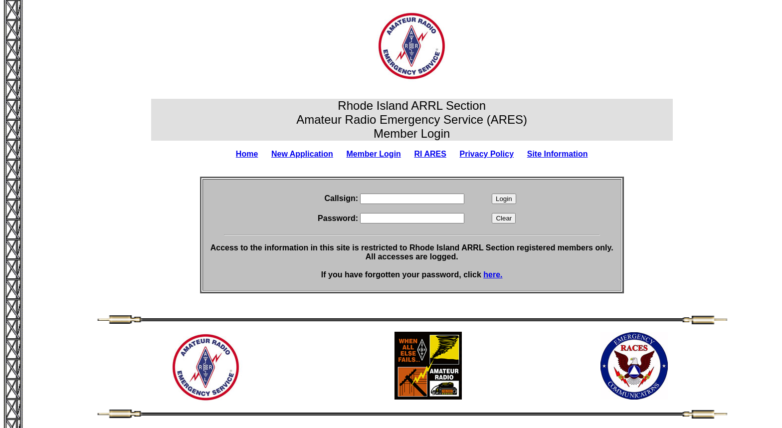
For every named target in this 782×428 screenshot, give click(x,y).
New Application (302, 154)
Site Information (557, 154)
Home (247, 154)
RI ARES (430, 154)
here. (492, 274)
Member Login (374, 154)
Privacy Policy (487, 154)
